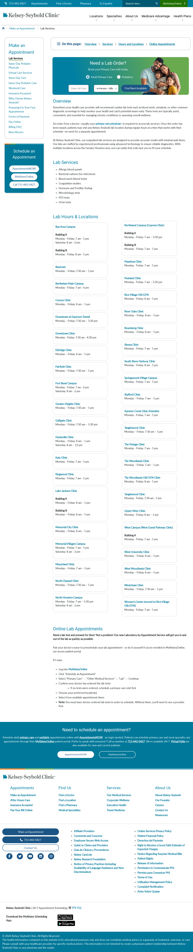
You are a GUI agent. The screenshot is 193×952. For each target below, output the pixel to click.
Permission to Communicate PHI (155, 868)
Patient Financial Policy (150, 836)
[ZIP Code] (78, 88)
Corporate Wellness (118, 800)
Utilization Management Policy (154, 882)
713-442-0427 (15, 3)
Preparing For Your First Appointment (22, 109)
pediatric (44, 737)
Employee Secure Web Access (91, 840)
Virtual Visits (178, 741)
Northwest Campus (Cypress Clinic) (144, 225)
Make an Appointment (22, 28)
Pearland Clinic (132, 278)
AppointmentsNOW (24, 168)
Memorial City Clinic (66, 527)
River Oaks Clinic (134, 311)
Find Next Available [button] (136, 88)
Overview (91, 44)
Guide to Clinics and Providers (91, 845)
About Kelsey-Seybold (168, 795)
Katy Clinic (61, 457)
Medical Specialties (69, 810)
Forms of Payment (19, 116)
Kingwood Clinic (64, 474)
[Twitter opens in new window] (20, 856)
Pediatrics (127, 77)
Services (108, 44)
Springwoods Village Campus (140, 378)
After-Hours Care (20, 800)
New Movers (16, 132)
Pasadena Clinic (133, 261)
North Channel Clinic (67, 580)
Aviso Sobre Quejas (148, 891)
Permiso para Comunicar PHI (153, 872)
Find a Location (67, 800)
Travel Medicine (116, 810)
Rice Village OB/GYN (136, 294)
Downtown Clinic (65, 333)
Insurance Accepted (20, 93)
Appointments (39, 3)
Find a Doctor (64, 3)
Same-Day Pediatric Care (23, 83)
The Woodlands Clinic (136, 461)
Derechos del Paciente (150, 840)
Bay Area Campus (65, 226)
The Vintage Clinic (134, 444)
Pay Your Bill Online (21, 810)
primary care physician (108, 123)
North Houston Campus (68, 597)
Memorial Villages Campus (70, 543)
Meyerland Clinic (64, 564)
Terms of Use (144, 877)
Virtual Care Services (20, 72)
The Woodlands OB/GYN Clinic (142, 477)
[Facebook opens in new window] (9, 856)
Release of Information (150, 863)
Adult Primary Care (101, 77)
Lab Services (47, 28)
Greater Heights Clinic (67, 404)
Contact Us (161, 810)
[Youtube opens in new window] (30, 856)
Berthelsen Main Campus (69, 283)
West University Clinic (136, 552)
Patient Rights (145, 858)
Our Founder (162, 800)
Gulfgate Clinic (63, 420)
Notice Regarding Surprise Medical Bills (159, 854)
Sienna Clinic (131, 344)
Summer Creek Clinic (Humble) (141, 411)
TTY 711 (75, 908)
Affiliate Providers (84, 831)
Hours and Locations (131, 44)
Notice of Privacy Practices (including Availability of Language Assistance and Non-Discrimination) (99, 868)
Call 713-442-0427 (24, 184)
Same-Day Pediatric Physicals (20, 65)
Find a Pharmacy (68, 805)
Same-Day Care (17, 77)
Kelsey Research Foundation (90, 859)
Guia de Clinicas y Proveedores (91, 850)
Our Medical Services (119, 795)
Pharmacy (85, 3)
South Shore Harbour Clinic (139, 361)
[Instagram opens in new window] (51, 856)
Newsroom (161, 815)
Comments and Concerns (88, 836)
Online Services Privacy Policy (154, 831)
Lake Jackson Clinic (66, 490)
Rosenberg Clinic (133, 328)
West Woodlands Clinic (137, 568)
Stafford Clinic (132, 394)
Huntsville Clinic (64, 437)
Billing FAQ (15, 127)
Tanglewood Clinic (134, 427)
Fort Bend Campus (65, 383)
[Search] (157, 3)
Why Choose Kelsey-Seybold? (20, 100)
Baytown (60, 267)
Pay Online (15, 121)
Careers (159, 805)
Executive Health (116, 805)
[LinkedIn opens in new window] (40, 856)
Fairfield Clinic (63, 366)
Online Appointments (162, 44)
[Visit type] (106, 88)
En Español (106, 3)
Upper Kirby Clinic (134, 510)
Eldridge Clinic (63, 350)
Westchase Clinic (133, 585)
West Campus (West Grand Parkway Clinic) (148, 527)
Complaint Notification (150, 886)
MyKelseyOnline (174, 3)
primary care (27, 737)
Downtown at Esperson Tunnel (72, 316)
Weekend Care (17, 88)
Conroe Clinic (63, 300)
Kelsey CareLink (83, 854)
